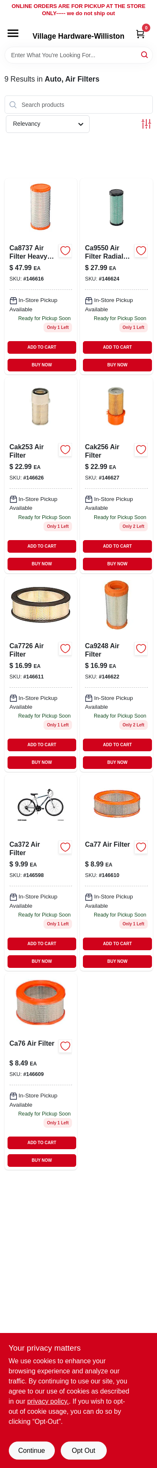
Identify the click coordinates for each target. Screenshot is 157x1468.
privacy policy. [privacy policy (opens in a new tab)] (48, 1401)
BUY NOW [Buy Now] (42, 365)
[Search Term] (79, 55)
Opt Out (83, 1450)
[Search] (145, 54)
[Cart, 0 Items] (140, 33)
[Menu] (13, 33)
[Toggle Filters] (146, 124)
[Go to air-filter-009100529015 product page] (41, 674)
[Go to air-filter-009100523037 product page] (41, 873)
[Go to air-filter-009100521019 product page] (41, 475)
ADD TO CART (42, 347)
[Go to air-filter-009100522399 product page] (116, 475)
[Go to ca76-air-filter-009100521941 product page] (41, 1072)
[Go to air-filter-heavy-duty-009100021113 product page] (41, 276)
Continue (31, 1450)
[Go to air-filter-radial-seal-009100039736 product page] (116, 276)
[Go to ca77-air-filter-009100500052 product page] (116, 873)
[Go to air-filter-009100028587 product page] (116, 674)
